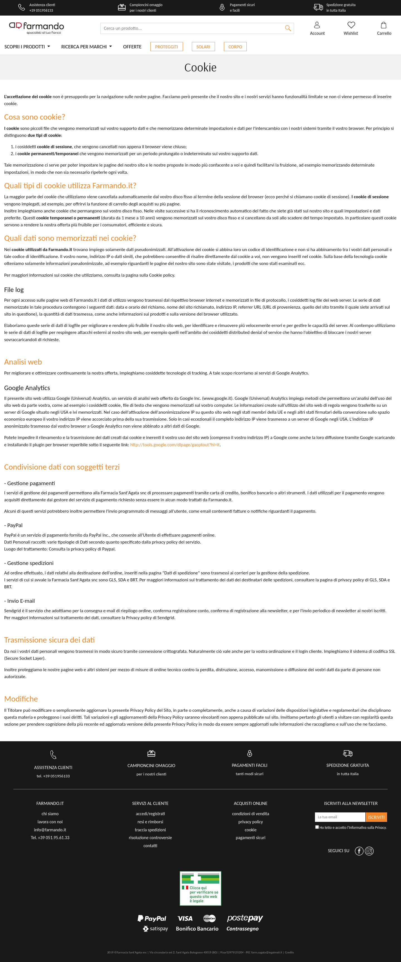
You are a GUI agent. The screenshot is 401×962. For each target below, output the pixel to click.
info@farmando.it (50, 829)
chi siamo (49, 813)
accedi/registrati (150, 813)
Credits (289, 952)
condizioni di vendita (250, 813)
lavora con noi (50, 821)
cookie (250, 829)
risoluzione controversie (150, 837)
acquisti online (251, 803)
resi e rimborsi (150, 821)
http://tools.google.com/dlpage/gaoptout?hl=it (175, 445)
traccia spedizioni (150, 829)
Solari (203, 47)
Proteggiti (166, 47)
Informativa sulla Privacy (367, 827)
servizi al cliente (150, 803)
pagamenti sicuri (250, 837)
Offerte (132, 46)
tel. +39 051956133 (53, 775)
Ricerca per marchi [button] (84, 46)
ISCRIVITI (376, 817)
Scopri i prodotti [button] (25, 46)
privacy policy (250, 821)
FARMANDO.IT (50, 803)
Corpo (235, 47)
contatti (150, 845)
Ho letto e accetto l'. (351, 827)
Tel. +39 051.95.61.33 (50, 837)
